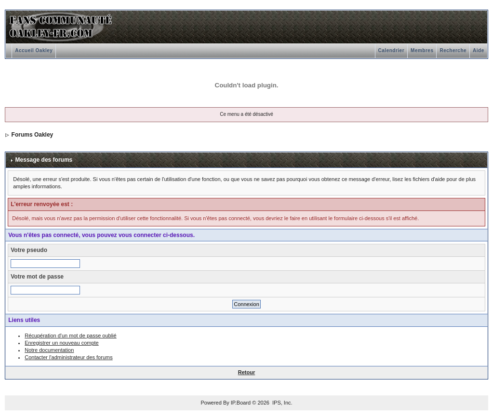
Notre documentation (49, 350)
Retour (246, 372)
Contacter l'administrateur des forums (68, 357)
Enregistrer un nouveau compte (61, 343)
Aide (478, 50)
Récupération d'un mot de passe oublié (70, 335)
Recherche (453, 50)
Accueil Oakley (34, 50)
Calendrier (391, 50)
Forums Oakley (32, 134)
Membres (422, 50)
